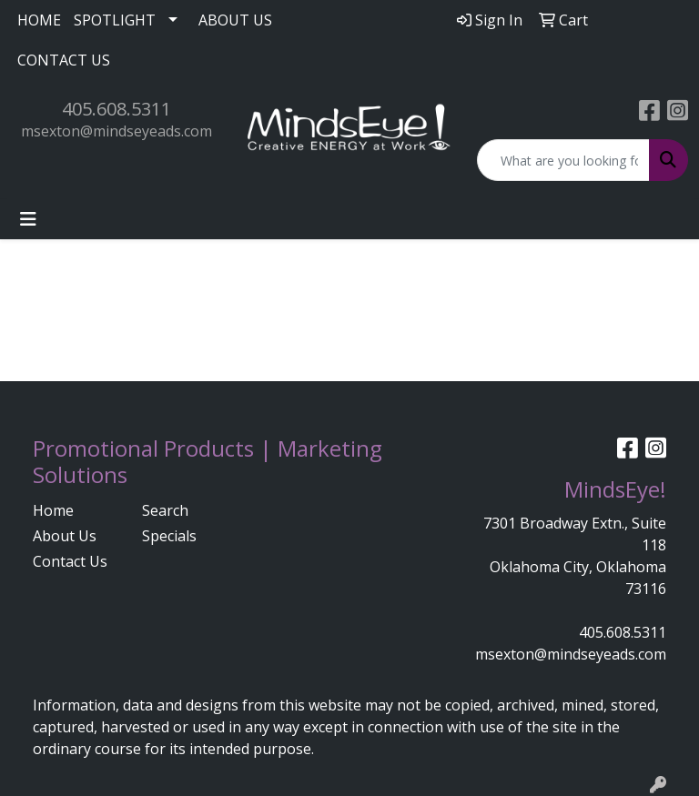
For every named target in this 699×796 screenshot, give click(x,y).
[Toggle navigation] (28, 219)
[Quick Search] (563, 160)
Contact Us (70, 561)
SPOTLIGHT (115, 20)
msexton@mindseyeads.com (116, 131)
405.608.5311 (116, 108)
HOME (39, 20)
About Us (64, 536)
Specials (169, 536)
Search (165, 510)
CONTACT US (63, 60)
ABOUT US (235, 20)
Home (53, 510)
